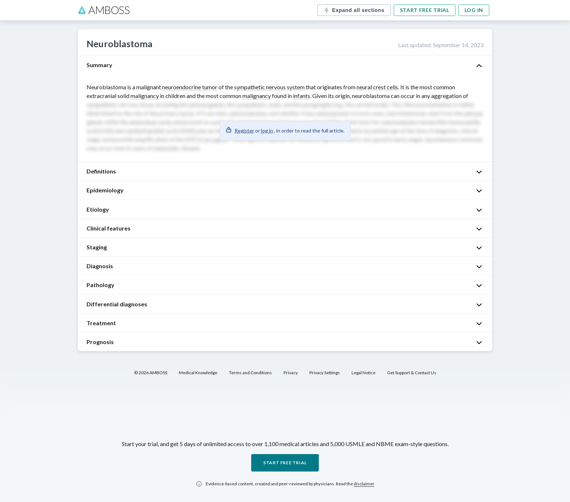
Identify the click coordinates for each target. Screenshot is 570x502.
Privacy (291, 372)
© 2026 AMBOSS (150, 372)
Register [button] (244, 130)
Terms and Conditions (250, 372)
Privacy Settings (324, 372)
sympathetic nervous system (269, 86)
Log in (474, 10)
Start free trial (424, 10)
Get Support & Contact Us (411, 372)
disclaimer (364, 483)
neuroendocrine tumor (189, 86)
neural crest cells (377, 86)
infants (301, 95)
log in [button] (267, 130)
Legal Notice (364, 372)
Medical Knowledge (198, 372)
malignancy (145, 95)
